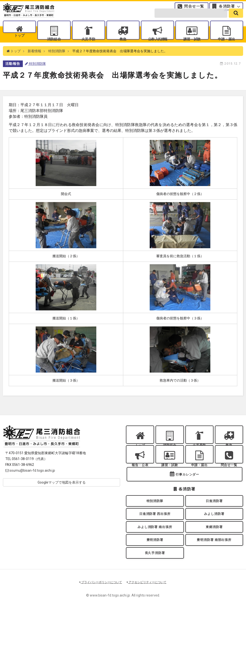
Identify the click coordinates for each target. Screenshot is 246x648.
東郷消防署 (214, 557)
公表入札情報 (157, 46)
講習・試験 (192, 46)
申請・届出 (226, 46)
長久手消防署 (154, 589)
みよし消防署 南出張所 (154, 557)
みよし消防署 (214, 542)
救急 (123, 46)
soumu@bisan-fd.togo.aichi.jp (30, 483)
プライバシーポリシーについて (99, 620)
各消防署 (227, 8)
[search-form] (191, 20)
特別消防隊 (56, 63)
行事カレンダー (187, 498)
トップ (19, 46)
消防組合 (53, 46)
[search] (236, 20)
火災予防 (88, 46)
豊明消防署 (154, 573)
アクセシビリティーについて (148, 620)
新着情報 (34, 63)
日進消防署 (214, 526)
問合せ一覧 (194, 8)
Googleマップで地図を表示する (62, 494)
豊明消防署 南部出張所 (214, 573)
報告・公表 (140, 483)
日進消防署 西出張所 (155, 542)
